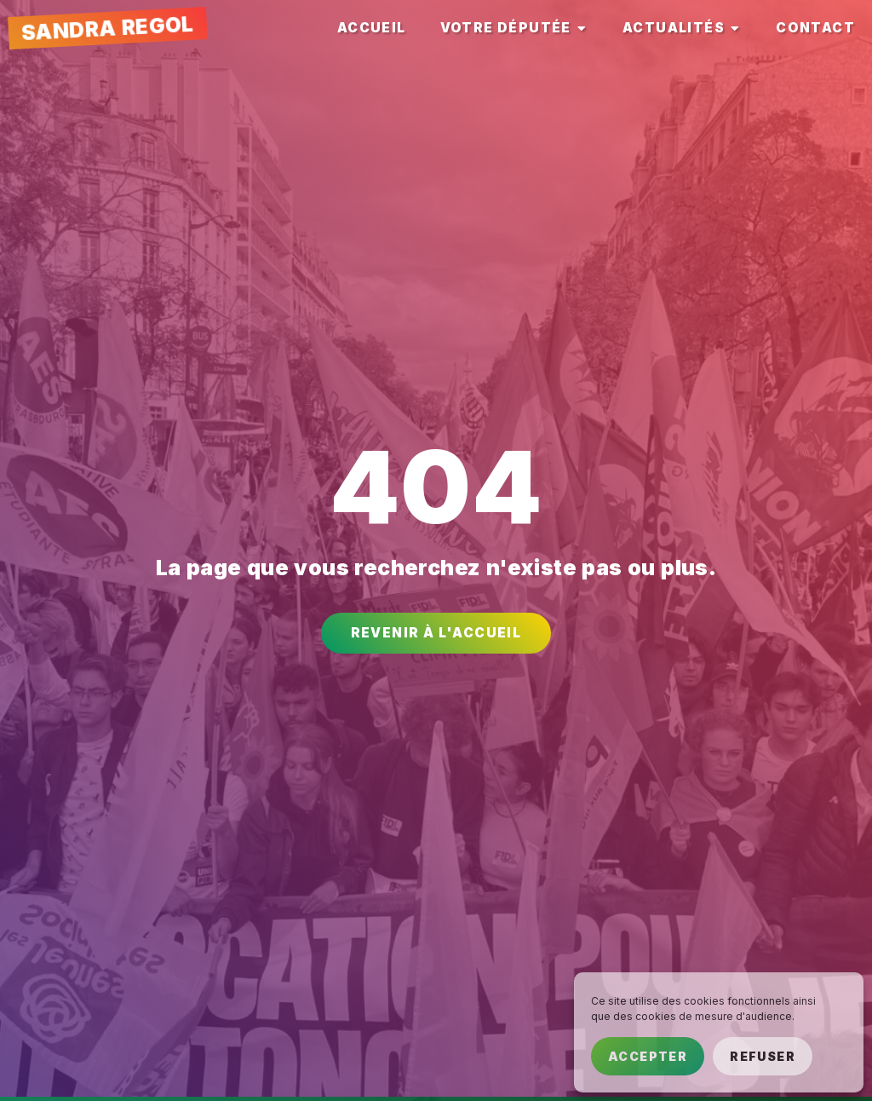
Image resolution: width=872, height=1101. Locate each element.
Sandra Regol (107, 28)
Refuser (762, 1056)
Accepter (647, 1056)
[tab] (372, 28)
